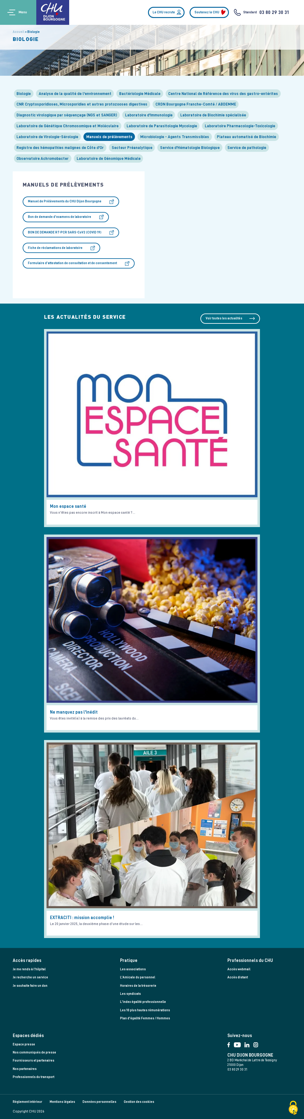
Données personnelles (99, 1101)
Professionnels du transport (33, 1077)
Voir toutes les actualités (224, 318)
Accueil (18, 32)
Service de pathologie (246, 148)
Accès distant (237, 977)
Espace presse (24, 1044)
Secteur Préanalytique (132, 148)
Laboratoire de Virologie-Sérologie (47, 137)
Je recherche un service (30, 977)
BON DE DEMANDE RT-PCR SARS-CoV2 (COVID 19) (64, 232)
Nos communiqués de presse (34, 1052)
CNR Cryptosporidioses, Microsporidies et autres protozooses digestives (81, 104)
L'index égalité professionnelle (143, 1002)
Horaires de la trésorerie (138, 985)
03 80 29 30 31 (274, 12)
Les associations (133, 969)
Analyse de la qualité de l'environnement (75, 94)
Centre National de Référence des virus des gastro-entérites (223, 94)
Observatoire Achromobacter (42, 158)
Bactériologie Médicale (139, 94)
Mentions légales (62, 1101)
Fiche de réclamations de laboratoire (55, 248)
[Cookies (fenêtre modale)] (293, 1108)
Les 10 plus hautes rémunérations (145, 1010)
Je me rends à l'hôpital (29, 969)
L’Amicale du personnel (137, 977)
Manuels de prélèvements (109, 137)
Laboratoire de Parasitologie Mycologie (162, 126)
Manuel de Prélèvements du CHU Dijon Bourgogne (64, 201)
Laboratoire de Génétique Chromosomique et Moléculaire (67, 126)
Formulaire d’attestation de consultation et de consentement (72, 263)
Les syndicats (130, 993)
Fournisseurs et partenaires (33, 1060)
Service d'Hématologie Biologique (190, 148)
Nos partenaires (25, 1069)
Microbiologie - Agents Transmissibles (174, 137)
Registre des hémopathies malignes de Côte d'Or (60, 148)
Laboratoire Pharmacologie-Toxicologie (240, 126)
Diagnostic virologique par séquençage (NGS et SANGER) (66, 115)
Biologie (23, 94)
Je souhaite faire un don (30, 985)
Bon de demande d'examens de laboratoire (59, 217)
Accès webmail (238, 969)
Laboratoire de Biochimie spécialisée (213, 115)
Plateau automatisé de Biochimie (246, 137)
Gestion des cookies (139, 1101)
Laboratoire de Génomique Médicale (109, 158)
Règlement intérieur (27, 1101)
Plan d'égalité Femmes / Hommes (145, 1018)
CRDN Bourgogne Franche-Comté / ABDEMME (195, 104)
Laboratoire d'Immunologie (148, 115)
